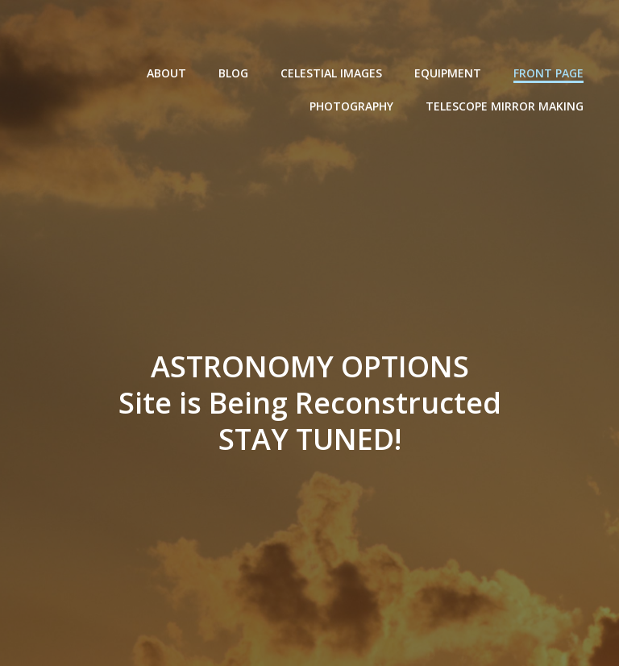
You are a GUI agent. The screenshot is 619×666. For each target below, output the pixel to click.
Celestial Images (331, 73)
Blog (233, 73)
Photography (351, 106)
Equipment (447, 73)
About (166, 73)
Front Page (548, 73)
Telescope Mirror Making (505, 106)
